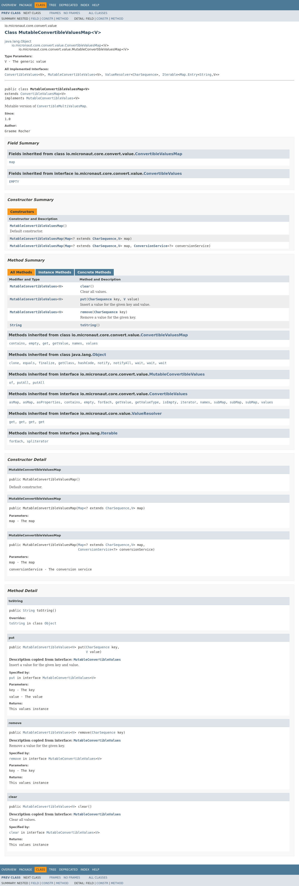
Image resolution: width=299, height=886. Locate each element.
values (92, 343)
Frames (55, 13)
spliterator (38, 441)
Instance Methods (54, 272)
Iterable (170, 74)
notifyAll (122, 363)
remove (86, 312)
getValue (60, 343)
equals (29, 363)
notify (104, 363)
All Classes (98, 13)
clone (14, 363)
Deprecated (68, 5)
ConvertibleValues (21, 74)
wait (139, 363)
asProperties (48, 402)
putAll (23, 382)
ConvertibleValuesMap (40, 94)
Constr (47, 18)
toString (88, 325)
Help (95, 5)
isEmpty (170, 402)
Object (99, 354)
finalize (46, 363)
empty (34, 343)
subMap (220, 402)
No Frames (72, 13)
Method (62, 18)
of (11, 382)
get (45, 343)
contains (17, 343)
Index (85, 5)
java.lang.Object (18, 41)
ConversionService (150, 246)
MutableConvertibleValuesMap (36, 226)
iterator (188, 402)
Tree (52, 5)
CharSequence (144, 74)
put (83, 299)
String (206, 74)
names (77, 343)
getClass (66, 363)
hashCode (86, 363)
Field (35, 18)
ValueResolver (118, 74)
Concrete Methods (94, 272)
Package (25, 5)
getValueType (147, 402)
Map (68, 238)
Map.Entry (189, 74)
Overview (8, 5)
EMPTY (14, 181)
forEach (104, 402)
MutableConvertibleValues (71, 74)
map (12, 162)
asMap (14, 402)
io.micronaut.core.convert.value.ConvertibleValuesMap (56, 45)
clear (85, 286)
